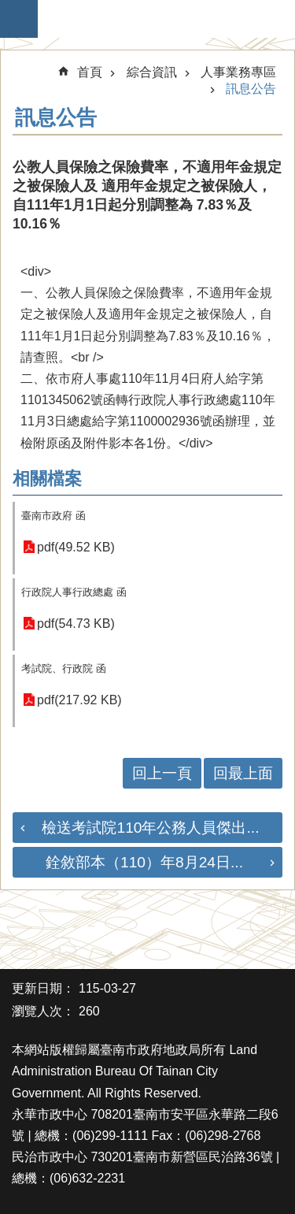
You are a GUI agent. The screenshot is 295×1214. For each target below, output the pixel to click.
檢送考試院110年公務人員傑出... (150, 827)
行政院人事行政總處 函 (74, 592)
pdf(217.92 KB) (79, 700)
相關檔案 (47, 478)
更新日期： (43, 988)
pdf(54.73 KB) (76, 623)
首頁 (89, 72)
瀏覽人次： (43, 1011)
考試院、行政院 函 (63, 668)
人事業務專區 (238, 72)
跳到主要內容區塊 (8, 8)
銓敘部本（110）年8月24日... (144, 862)
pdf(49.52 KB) (76, 547)
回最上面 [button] (243, 773)
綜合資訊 (152, 72)
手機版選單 (19, 19)
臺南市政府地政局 (155, 19)
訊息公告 (251, 88)
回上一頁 (162, 773)
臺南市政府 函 (53, 516)
